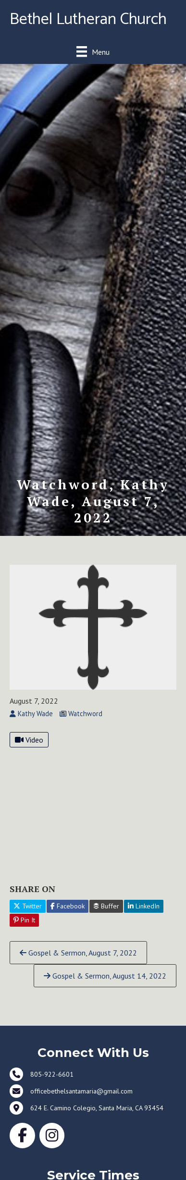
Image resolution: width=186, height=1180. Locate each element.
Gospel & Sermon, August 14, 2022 (105, 976)
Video (29, 740)
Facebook (67, 906)
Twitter (27, 906)
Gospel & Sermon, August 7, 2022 (78, 952)
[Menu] (93, 51)
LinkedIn (144, 906)
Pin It (24, 920)
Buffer (106, 906)
